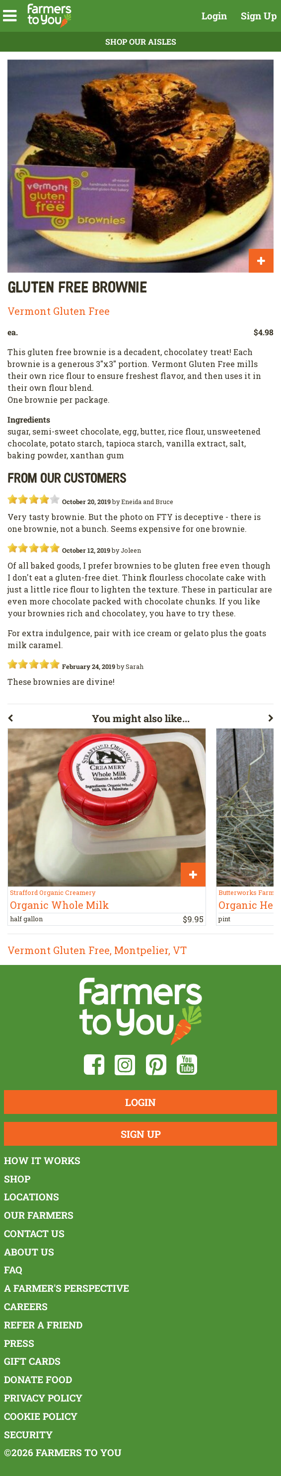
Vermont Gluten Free (58, 310)
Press (19, 1343)
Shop (17, 1179)
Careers (26, 1306)
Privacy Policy (43, 1398)
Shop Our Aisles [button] (140, 41)
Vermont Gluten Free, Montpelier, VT (97, 950)
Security (28, 1434)
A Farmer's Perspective (66, 1288)
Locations (31, 1196)
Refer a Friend (43, 1325)
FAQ (13, 1269)
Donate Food (38, 1379)
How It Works (42, 1160)
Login (214, 15)
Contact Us (34, 1233)
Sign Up (259, 15)
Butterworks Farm (246, 892)
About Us (29, 1252)
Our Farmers (38, 1215)
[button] (9, 15)
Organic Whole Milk (59, 905)
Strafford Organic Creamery (52, 892)
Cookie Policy (40, 1416)
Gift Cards (32, 1361)
